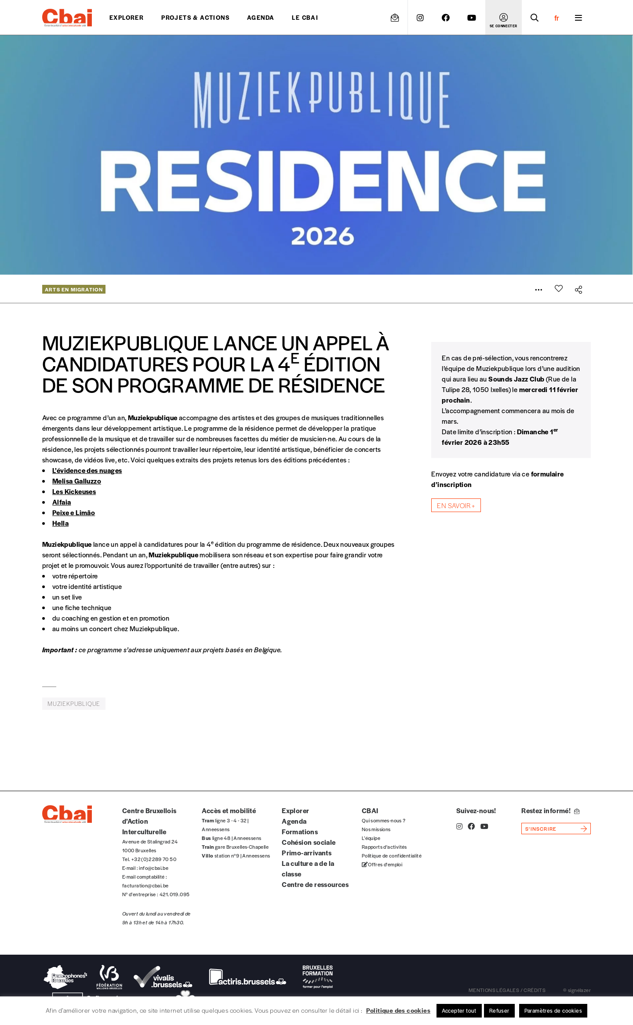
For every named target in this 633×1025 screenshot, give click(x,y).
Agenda (260, 17)
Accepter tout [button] (459, 1010)
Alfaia (61, 501)
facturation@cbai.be (145, 885)
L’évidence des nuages (87, 470)
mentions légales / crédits (507, 989)
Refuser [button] (499, 1010)
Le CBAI (305, 17)
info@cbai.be (153, 867)
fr (556, 17)
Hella (60, 522)
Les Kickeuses (74, 491)
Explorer (126, 17)
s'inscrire (541, 828)
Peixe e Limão (73, 512)
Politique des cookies (398, 1010)
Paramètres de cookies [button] (553, 1010)
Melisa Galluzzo (76, 480)
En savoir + (456, 505)
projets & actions (195, 17)
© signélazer (577, 989)
